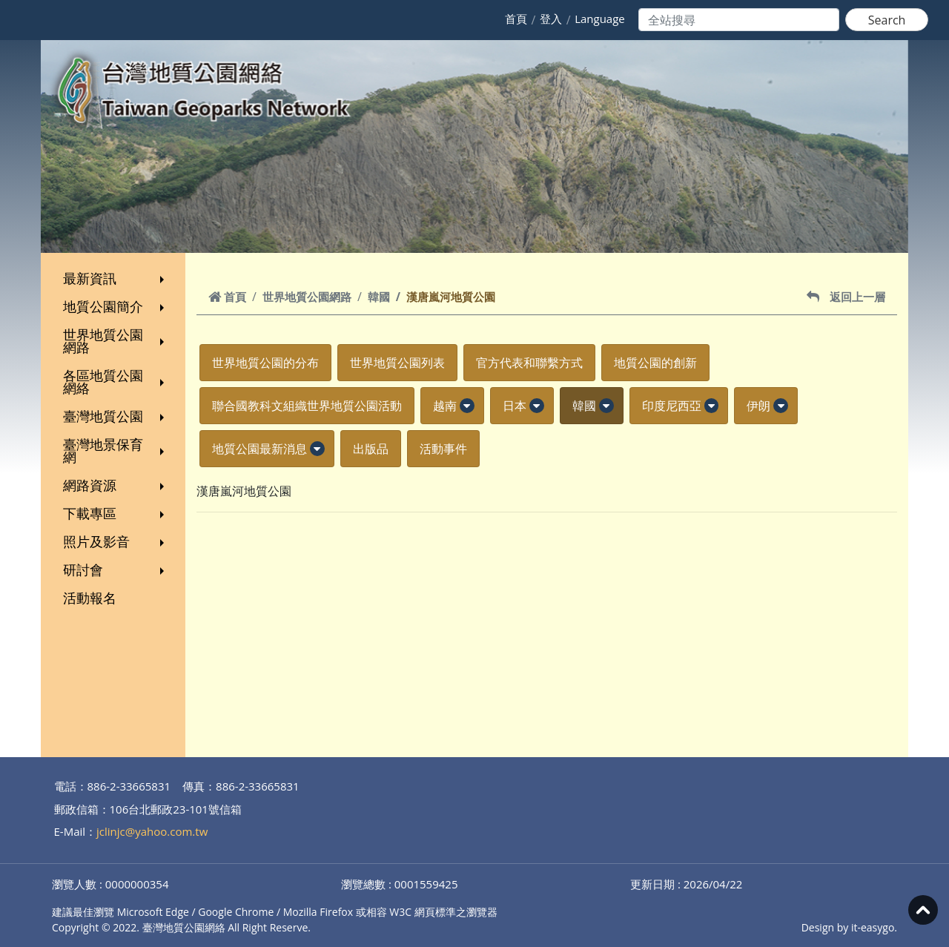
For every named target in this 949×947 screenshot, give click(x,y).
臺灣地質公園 (115, 416)
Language (600, 18)
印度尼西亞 (671, 405)
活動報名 (89, 598)
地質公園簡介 (115, 306)
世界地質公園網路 (115, 341)
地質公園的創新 (655, 362)
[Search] (738, 19)
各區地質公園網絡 (115, 381)
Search (887, 20)
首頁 (516, 18)
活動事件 (443, 448)
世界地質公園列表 (397, 362)
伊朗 (758, 405)
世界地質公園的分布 (265, 362)
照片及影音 (115, 541)
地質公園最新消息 (259, 448)
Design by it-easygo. (849, 927)
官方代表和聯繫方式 (529, 362)
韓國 (379, 296)
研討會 (115, 569)
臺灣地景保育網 (115, 450)
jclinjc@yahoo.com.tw (152, 831)
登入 (551, 18)
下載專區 (115, 513)
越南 (445, 405)
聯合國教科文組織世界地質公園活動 (307, 405)
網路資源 (115, 485)
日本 (514, 405)
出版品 (370, 448)
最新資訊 (115, 278)
